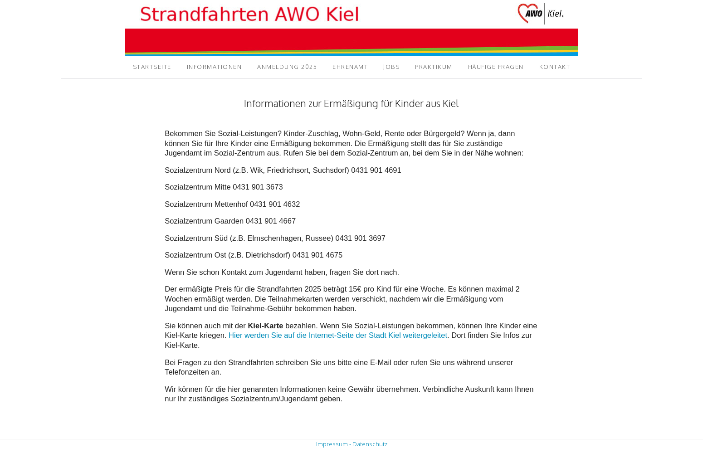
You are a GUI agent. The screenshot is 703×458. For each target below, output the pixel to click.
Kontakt (555, 66)
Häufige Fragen (496, 66)
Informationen (214, 66)
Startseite (152, 66)
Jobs (391, 66)
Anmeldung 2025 (287, 66)
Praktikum (434, 66)
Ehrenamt (350, 66)
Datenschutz (369, 444)
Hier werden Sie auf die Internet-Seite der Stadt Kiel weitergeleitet (338, 335)
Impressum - (333, 444)
